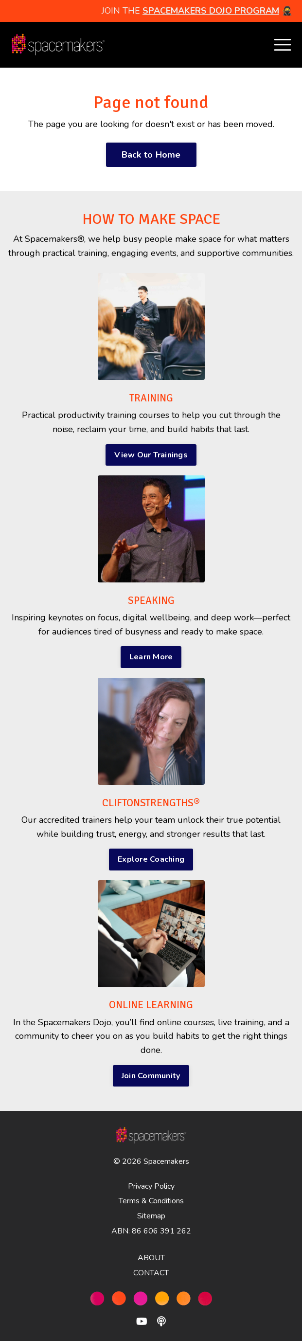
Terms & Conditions (151, 1201)
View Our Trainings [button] (151, 455)
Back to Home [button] (151, 155)
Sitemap (151, 1216)
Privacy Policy (151, 1186)
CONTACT (151, 1273)
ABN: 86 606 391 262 (151, 1231)
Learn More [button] (151, 657)
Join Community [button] (151, 1075)
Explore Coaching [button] (151, 859)
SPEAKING (151, 600)
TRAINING (151, 398)
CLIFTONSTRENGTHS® (151, 803)
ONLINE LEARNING (151, 1004)
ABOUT (151, 1257)
